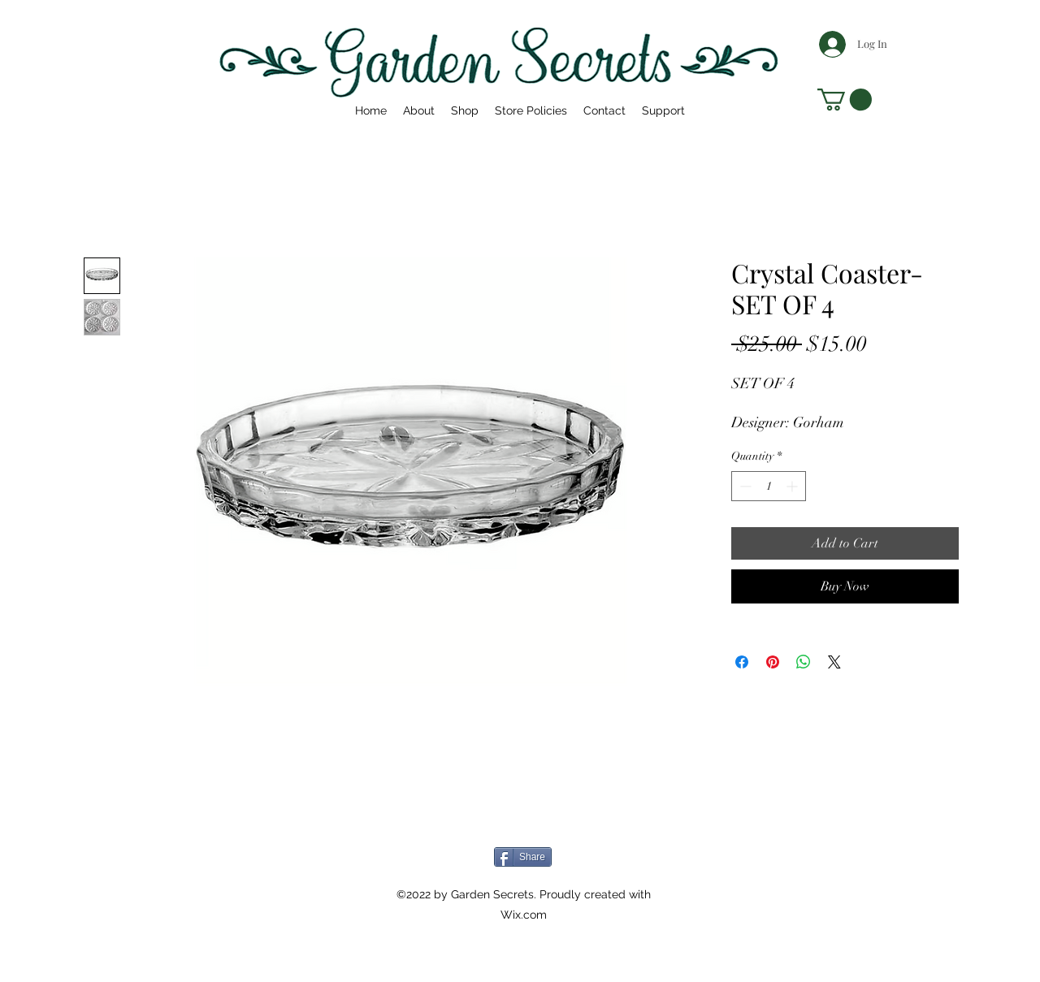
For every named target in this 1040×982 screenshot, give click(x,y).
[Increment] (793, 486)
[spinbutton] (768, 486)
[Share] (523, 857)
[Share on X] (834, 662)
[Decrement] (744, 486)
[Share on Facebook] (742, 662)
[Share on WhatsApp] (803, 662)
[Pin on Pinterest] (772, 662)
